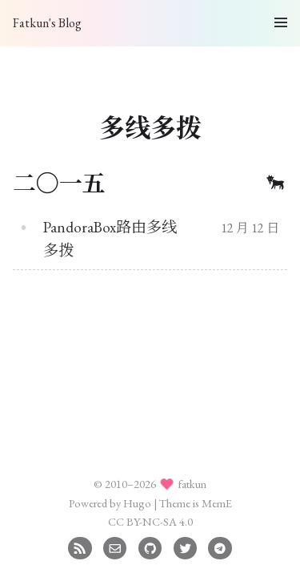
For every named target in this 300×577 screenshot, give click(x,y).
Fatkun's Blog (47, 22)
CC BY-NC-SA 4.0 (150, 521)
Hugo (137, 502)
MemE (217, 502)
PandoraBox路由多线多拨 (110, 238)
